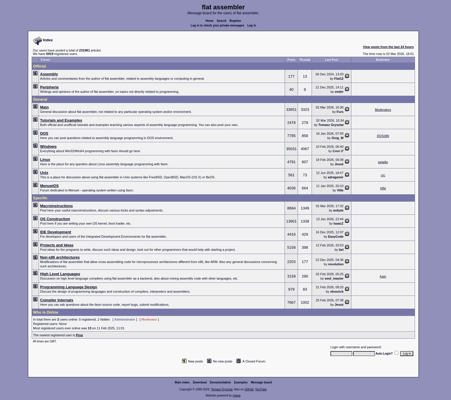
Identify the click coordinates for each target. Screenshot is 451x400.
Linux (45, 159)
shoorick (337, 291)
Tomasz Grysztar (331, 125)
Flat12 (339, 78)
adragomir (336, 177)
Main (44, 107)
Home (210, 20)
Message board (261, 382)
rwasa (236, 395)
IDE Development (55, 232)
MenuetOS (49, 186)
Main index (182, 382)
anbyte (338, 210)
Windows (48, 146)
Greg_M (338, 138)
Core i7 (338, 151)
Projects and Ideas (56, 245)
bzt (341, 249)
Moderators (383, 109)
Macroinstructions (56, 206)
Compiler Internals (56, 300)
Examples (241, 382)
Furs (340, 111)
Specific (40, 198)
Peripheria (49, 87)
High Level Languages (60, 274)
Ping (79, 335)
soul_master (334, 278)
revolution (336, 264)
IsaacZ (338, 223)
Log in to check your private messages (217, 25)
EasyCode (336, 236)
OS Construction (55, 219)
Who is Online (45, 312)
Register (235, 20)
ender (339, 91)
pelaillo (383, 162)
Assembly (49, 74)
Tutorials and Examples (61, 120)
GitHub (249, 389)
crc (383, 175)
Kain (383, 276)
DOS (44, 133)
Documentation (220, 382)
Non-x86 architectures (60, 257)
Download (200, 382)
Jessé (339, 164)
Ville (340, 190)
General (40, 99)
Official (39, 66)
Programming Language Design (68, 287)
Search (221, 20)
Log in (251, 25)
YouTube (260, 389)
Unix (44, 172)
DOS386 (383, 136)
